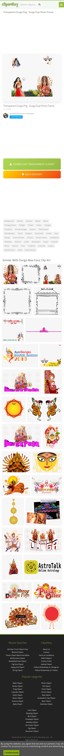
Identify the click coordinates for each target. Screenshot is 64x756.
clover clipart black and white (17, 655)
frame (48, 233)
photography (10, 233)
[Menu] (61, 4)
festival (54, 242)
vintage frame (10, 225)
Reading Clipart (32, 713)
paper (46, 242)
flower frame (41, 237)
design (7, 237)
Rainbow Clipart (46, 704)
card (23, 246)
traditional (54, 237)
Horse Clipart (46, 692)
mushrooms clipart (17, 658)
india (20, 250)
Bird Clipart (32, 716)
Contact (46, 652)
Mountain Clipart (32, 731)
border (20, 221)
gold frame (43, 229)
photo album (30, 250)
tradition (31, 246)
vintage (47, 225)
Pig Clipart (32, 728)
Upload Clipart (46, 664)
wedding (8, 242)
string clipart (18, 670)
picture (30, 237)
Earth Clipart (18, 695)
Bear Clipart (46, 701)
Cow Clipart (32, 710)
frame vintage (20, 229)
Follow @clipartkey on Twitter (46, 670)
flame (37, 221)
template (8, 229)
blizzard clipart (17, 652)
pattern (32, 229)
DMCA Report (46, 658)
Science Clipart (17, 701)
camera (29, 221)
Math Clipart (17, 683)
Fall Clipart (46, 686)
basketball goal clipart (17, 661)
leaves (50, 246)
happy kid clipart (17, 667)
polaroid (41, 246)
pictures (18, 242)
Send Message (16, 117)
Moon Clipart (46, 683)
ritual (45, 221)
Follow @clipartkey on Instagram (46, 667)
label (26, 242)
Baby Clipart (17, 704)
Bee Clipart (46, 695)
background (9, 221)
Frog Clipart (17, 689)
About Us (46, 649)
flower (30, 225)
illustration (36, 242)
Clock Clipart (46, 689)
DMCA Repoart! (32, 174)
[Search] (39, 5)
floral (20, 233)
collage (22, 225)
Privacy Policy (46, 661)
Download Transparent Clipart (32, 164)
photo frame (10, 250)
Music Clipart (18, 698)
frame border (18, 237)
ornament (39, 233)
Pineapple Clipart (32, 719)
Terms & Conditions (46, 655)
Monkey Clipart (32, 722)
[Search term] (31, 4)
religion (29, 233)
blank (7, 246)
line (56, 233)
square (15, 246)
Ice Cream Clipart (32, 725)
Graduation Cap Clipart (46, 698)
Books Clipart (17, 686)
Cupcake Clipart (18, 692)
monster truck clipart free (17, 649)
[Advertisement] (32, 34)
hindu (39, 225)
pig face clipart (17, 664)
